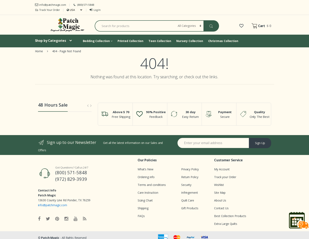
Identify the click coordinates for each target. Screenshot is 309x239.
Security (186, 185)
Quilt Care (187, 200)
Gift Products (189, 208)
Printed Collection (130, 41)
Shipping (143, 208)
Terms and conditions (152, 185)
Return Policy (189, 177)
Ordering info (146, 177)
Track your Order (225, 177)
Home (39, 51)
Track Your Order (47, 10)
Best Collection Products (230, 216)
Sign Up (260, 143)
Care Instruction (148, 193)
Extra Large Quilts (225, 224)
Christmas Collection (223, 41)
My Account (222, 169)
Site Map (220, 193)
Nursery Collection (189, 41)
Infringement (189, 193)
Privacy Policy (190, 169)
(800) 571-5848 (83, 5)
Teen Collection (159, 41)
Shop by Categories (50, 40)
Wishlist (219, 185)
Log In (95, 10)
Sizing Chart (145, 200)
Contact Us (221, 208)
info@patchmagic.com (50, 5)
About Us (220, 200)
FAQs (141, 216)
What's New (145, 169)
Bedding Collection (97, 41)
